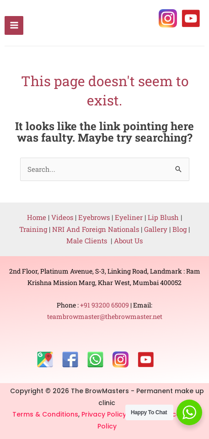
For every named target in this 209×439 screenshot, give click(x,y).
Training (33, 229)
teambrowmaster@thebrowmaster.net (104, 316)
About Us (128, 240)
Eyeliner (129, 217)
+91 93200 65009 (105, 305)
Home (36, 217)
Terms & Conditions (45, 414)
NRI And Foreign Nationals (96, 229)
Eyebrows (94, 217)
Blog (179, 229)
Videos (62, 217)
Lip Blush (163, 217)
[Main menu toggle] (14, 25)
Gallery (156, 229)
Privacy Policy (104, 414)
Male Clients (88, 240)
